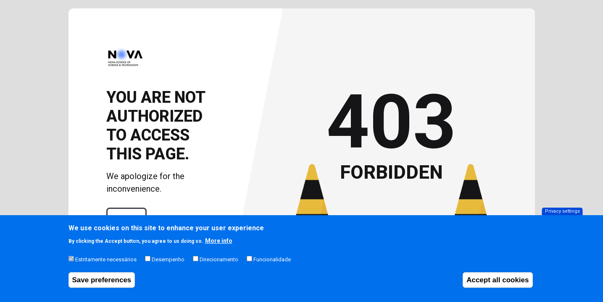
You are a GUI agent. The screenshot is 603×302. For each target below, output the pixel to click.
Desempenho (168, 265)
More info (218, 246)
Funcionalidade (272, 265)
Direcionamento (219, 265)
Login (126, 218)
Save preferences (102, 285)
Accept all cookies (497, 285)
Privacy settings (562, 216)
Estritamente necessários (106, 265)
